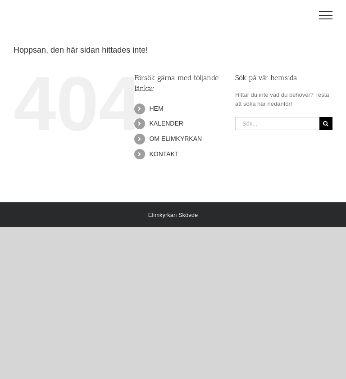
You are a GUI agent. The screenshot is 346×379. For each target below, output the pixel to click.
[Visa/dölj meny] (326, 15)
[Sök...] (277, 123)
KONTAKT (163, 154)
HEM (156, 108)
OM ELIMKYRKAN (175, 138)
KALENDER (166, 123)
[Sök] (325, 123)
